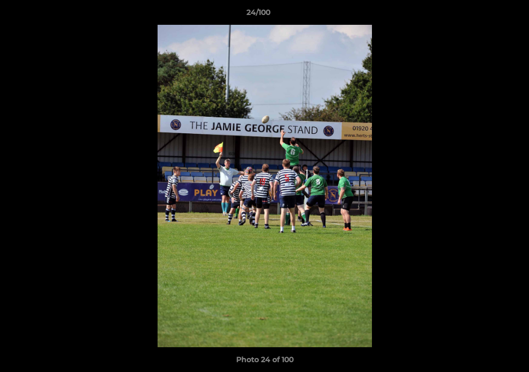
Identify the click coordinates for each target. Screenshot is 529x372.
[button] (485, 15)
